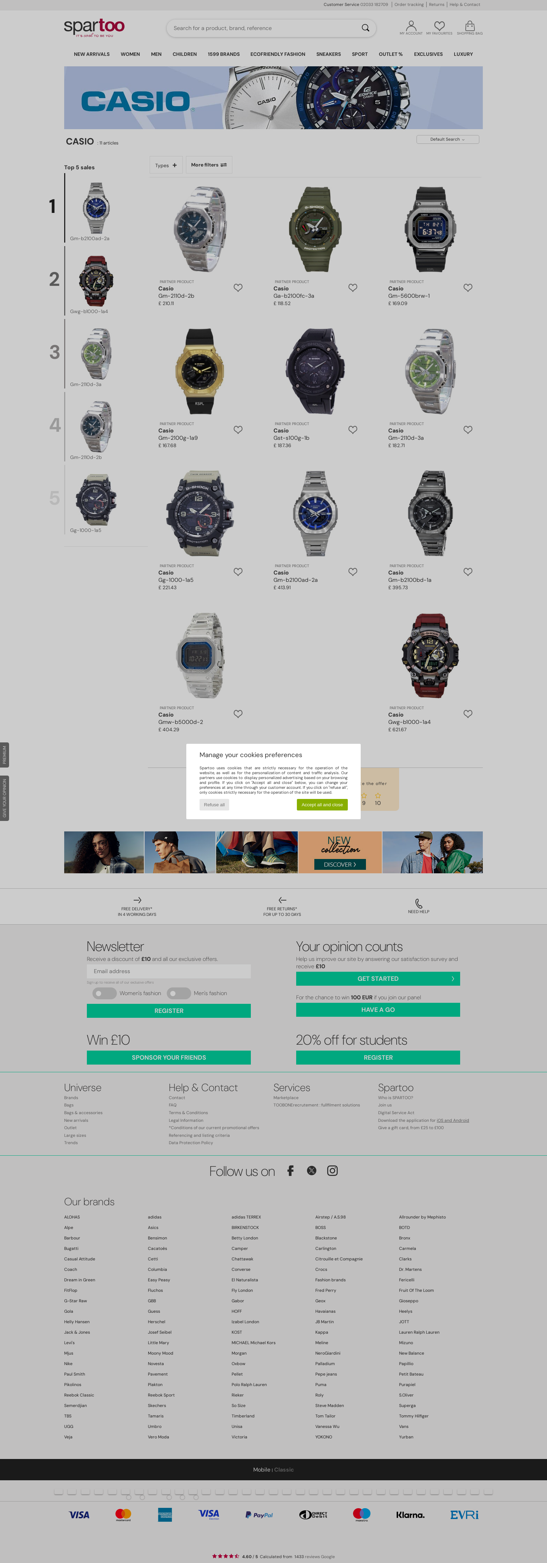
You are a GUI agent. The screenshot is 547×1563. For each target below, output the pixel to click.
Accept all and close (322, 804)
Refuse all (214, 804)
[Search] (366, 28)
